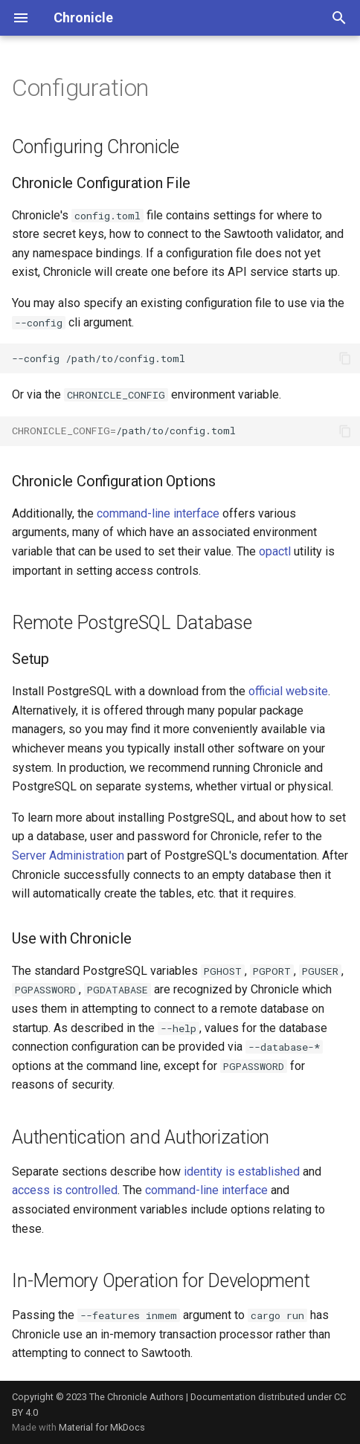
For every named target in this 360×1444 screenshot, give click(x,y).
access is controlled (65, 1190)
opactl (275, 551)
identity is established (242, 1171)
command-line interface (158, 513)
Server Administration (68, 855)
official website (288, 691)
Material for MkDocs (102, 1427)
